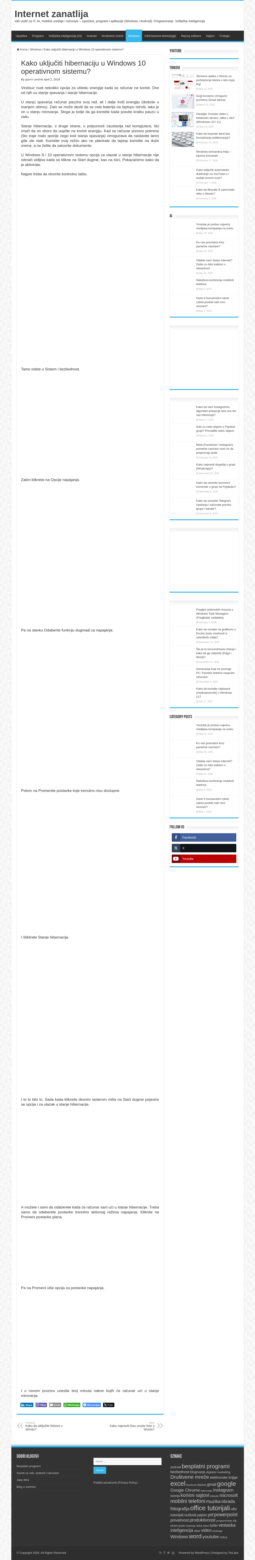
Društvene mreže (112, 36)
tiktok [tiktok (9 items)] (199, 1525)
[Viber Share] (41, 1405)
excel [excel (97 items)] (178, 1483)
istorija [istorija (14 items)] (175, 1496)
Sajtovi (210, 36)
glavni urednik (34, 79)
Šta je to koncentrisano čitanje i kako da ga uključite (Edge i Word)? (216, 653)
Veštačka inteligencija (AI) (65, 36)
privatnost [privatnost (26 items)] (179, 1520)
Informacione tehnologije (160, 36)
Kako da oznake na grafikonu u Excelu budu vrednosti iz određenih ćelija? (216, 633)
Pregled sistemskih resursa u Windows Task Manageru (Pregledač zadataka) (214, 613)
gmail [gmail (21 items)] (211, 1484)
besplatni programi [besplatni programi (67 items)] (206, 1466)
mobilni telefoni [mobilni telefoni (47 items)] (187, 1501)
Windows (134, 36)
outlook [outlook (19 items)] (190, 1515)
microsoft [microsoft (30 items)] (229, 1495)
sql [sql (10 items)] (234, 1520)
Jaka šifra (23, 1480)
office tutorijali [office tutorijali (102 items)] (210, 1508)
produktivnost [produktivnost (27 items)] (202, 1520)
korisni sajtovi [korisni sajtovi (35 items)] (195, 1495)
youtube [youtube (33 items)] (210, 1536)
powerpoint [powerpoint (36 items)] (226, 1514)
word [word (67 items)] (195, 1536)
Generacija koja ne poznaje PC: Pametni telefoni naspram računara (215, 673)
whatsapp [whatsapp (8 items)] (217, 1531)
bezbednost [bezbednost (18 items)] (179, 1472)
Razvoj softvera (191, 36)
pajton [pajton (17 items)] (202, 1515)
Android (92, 36)
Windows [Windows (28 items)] (179, 1536)
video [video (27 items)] (206, 1530)
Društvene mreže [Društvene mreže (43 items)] (189, 1477)
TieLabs (233, 1552)
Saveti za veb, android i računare (38, 1473)
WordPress (202, 1552)
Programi (38, 36)
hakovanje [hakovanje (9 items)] (206, 1490)
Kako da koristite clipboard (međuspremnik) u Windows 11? (214, 692)
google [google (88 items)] (226, 1483)
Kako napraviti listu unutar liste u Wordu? (132, 1426)
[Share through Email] (55, 1405)
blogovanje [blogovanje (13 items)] (198, 1472)
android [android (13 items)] (175, 1467)
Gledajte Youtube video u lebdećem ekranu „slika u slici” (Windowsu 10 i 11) (215, 118)
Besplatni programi (29, 1466)
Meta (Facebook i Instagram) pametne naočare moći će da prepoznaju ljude (215, 448)
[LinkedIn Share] (27, 1405)
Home (22, 49)
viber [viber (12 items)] (197, 1530)
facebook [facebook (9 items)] (191, 1485)
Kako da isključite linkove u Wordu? (48, 1426)
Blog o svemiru (26, 1486)
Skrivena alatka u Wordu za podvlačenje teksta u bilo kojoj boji (215, 80)
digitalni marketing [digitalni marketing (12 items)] (218, 1472)
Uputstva (21, 36)
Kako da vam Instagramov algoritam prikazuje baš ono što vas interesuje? (216, 411)
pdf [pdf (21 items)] (210, 1515)
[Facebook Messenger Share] (92, 1405)
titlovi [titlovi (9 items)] (206, 1525)
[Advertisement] (204, 359)
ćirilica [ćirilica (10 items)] (223, 1537)
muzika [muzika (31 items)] (213, 1501)
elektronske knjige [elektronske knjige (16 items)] (224, 1477)
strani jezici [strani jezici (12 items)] (177, 1525)
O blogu (224, 36)
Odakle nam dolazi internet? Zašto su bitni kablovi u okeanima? (214, 264)
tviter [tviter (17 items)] (214, 1525)
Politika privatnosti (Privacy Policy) (115, 1482)
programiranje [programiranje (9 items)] (224, 1520)
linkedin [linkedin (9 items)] (214, 1496)
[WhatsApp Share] (72, 1405)
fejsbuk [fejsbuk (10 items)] (201, 1484)
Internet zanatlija (51, 14)
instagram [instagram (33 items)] (223, 1489)
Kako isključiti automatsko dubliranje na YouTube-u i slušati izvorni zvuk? (212, 174)
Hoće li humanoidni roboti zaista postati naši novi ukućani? (212, 302)
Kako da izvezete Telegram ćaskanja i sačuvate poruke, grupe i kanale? (214, 504)
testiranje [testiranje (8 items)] (191, 1525)
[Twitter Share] (108, 1405)
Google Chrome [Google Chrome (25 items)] (185, 1490)
